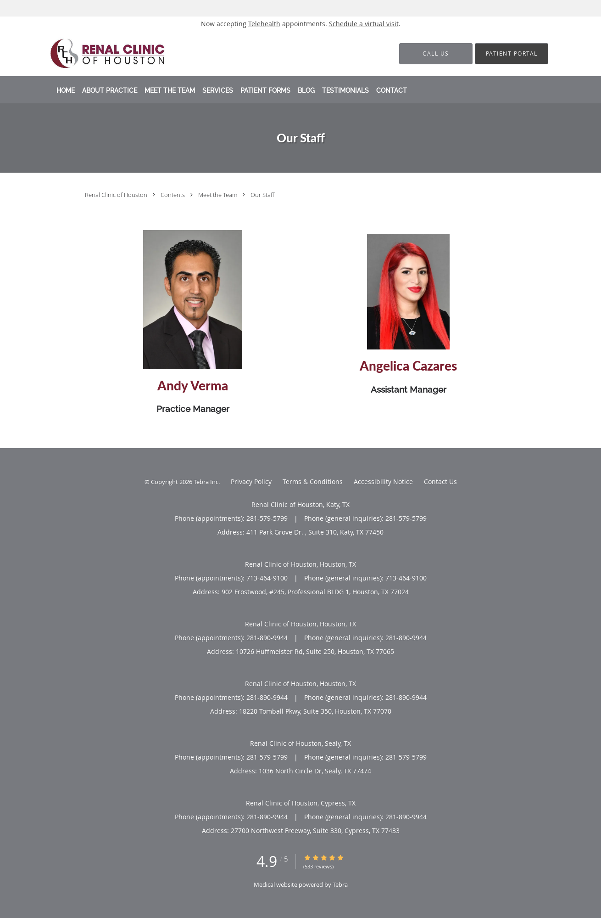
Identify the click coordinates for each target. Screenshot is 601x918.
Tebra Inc (206, 482)
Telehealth (264, 23)
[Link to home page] (107, 53)
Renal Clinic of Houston (117, 195)
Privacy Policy (251, 481)
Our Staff (262, 195)
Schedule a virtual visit (364, 23)
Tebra (340, 884)
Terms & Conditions (313, 481)
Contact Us (440, 481)
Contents (173, 195)
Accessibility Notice (383, 481)
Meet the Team (218, 195)
